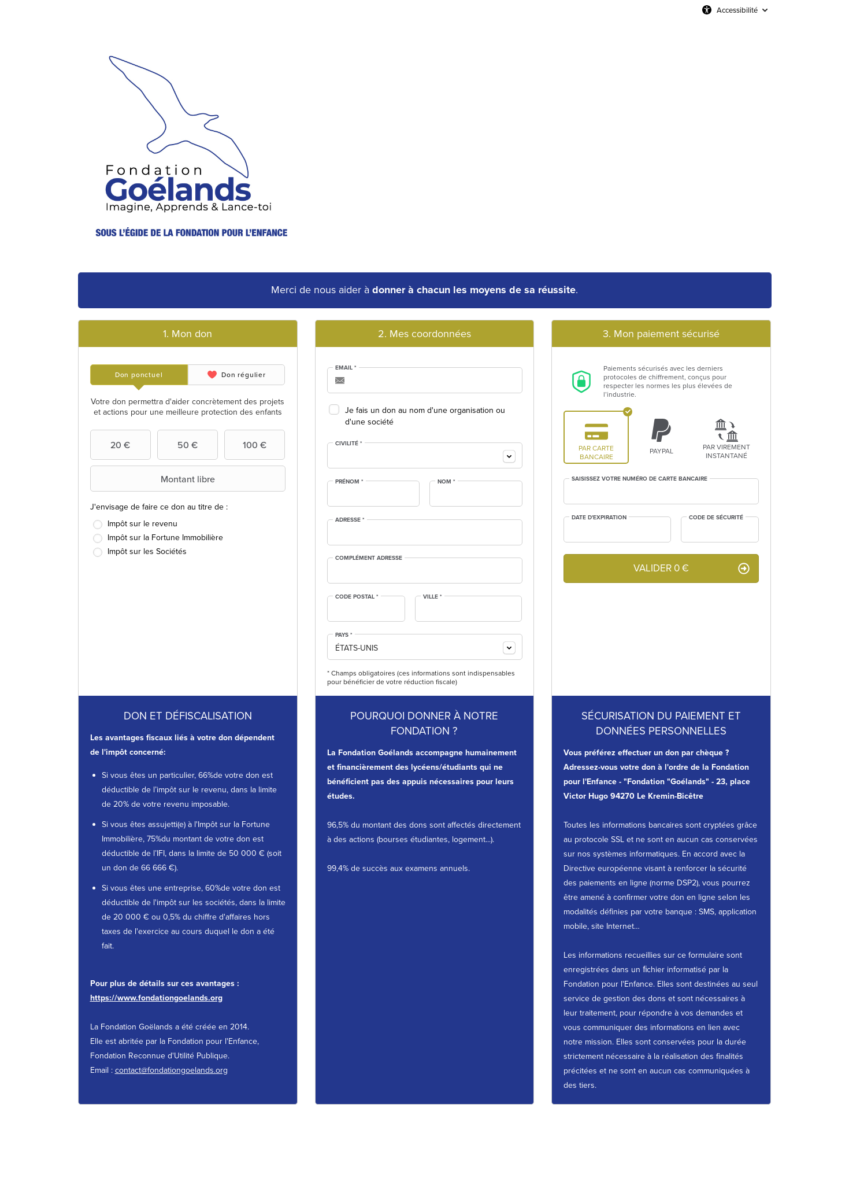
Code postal (357, 596)
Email (346, 367)
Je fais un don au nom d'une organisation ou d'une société (425, 416)
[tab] (139, 374)
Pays (344, 635)
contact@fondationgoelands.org (171, 1070)
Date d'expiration (599, 517)
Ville (432, 596)
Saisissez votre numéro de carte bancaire (639, 478)
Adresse (350, 519)
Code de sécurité (716, 517)
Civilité (348, 443)
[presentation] (139, 375)
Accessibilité (737, 10)
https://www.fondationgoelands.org (156, 998)
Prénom (349, 481)
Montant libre (154, 479)
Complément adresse (368, 558)
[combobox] (424, 455)
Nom (446, 481)
